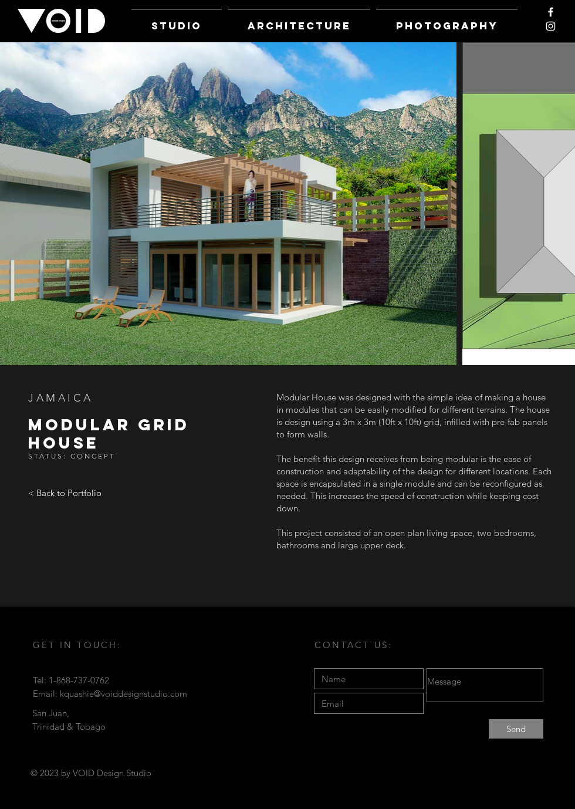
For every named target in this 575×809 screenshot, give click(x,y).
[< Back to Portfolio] (65, 493)
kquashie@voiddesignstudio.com (123, 693)
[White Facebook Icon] (550, 12)
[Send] (516, 729)
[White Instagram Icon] (550, 26)
